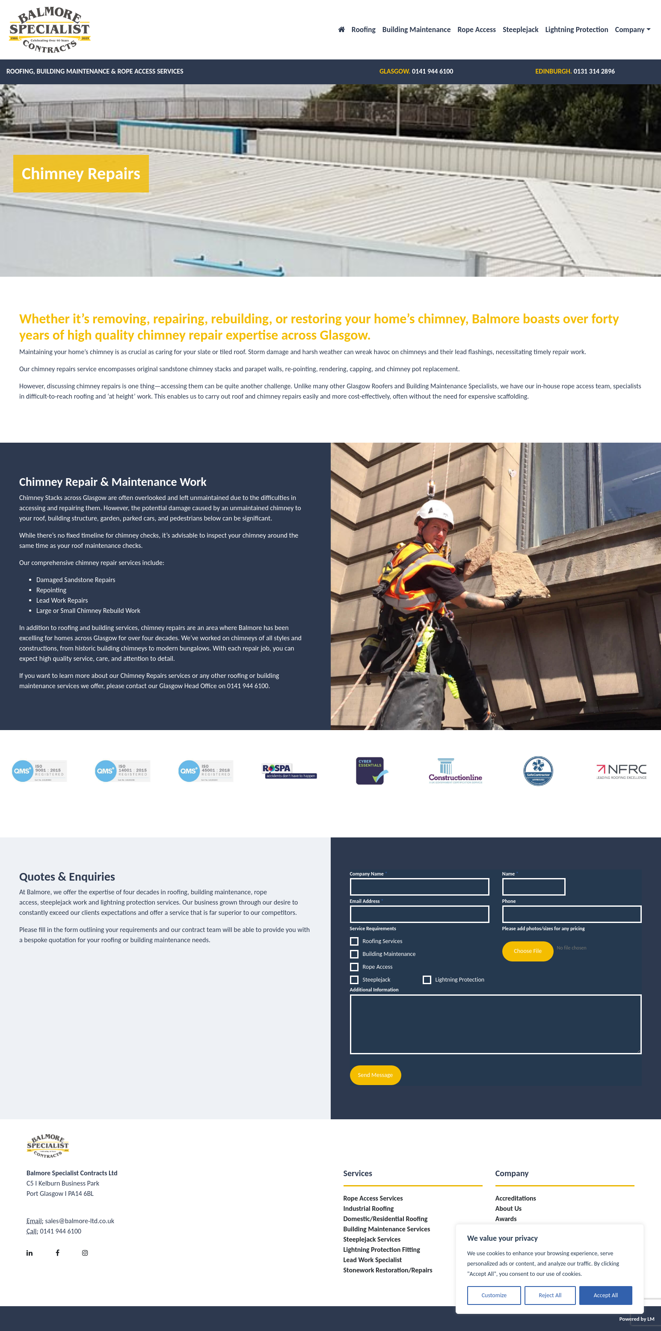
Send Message (375, 1075)
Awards (506, 1218)
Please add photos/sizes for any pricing (543, 929)
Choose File (528, 951)
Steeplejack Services (372, 1238)
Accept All (606, 1295)
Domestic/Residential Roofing (386, 1218)
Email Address (367, 901)
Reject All (550, 1295)
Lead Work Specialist (373, 1259)
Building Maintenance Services (387, 1228)
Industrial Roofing (369, 1208)
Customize (494, 1295)
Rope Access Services (373, 1197)
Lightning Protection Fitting (382, 1249)
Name (510, 874)
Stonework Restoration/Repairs (388, 1269)
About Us (508, 1208)
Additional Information (374, 990)
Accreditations (515, 1197)
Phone (509, 901)
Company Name (369, 874)
